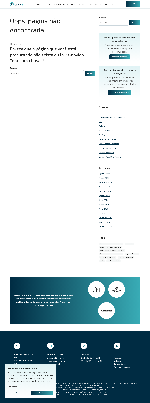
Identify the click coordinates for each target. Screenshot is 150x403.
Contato (98, 4)
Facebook (118, 358)
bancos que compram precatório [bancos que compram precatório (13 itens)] (111, 244)
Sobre (90, 4)
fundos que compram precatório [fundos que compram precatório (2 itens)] (111, 254)
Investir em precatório (119, 92)
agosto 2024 (104, 196)
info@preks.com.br (55, 354)
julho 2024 (103, 200)
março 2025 (104, 178)
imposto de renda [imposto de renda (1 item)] (132, 254)
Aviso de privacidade (122, 367)
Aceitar (42, 393)
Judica (73, 4)
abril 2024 (103, 213)
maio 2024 (103, 209)
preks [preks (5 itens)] (102, 261)
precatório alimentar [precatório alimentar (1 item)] (126, 257)
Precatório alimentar (107, 148)
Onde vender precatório (109, 139)
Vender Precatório (106, 153)
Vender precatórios (43, 4)
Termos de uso (120, 364)
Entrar (112, 4)
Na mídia (103, 135)
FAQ (100, 122)
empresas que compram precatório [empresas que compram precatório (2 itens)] (112, 250)
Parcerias (81, 4)
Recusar (19, 393)
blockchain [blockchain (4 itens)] (129, 244)
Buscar (90, 73)
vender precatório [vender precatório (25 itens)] (113, 261)
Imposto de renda (106, 130)
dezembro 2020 (106, 226)
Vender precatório (119, 57)
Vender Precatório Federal (110, 157)
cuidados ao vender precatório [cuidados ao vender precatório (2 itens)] (110, 247)
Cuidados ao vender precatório (112, 117)
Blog (105, 4)
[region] (30, 381)
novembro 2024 (105, 187)
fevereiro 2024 (105, 218)
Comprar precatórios (60, 4)
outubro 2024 (105, 191)
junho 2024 (104, 204)
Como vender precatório (109, 113)
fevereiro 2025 (105, 182)
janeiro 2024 (104, 222)
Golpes (102, 126)
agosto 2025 (104, 173)
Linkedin (117, 361)
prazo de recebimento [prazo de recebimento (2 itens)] (107, 257)
